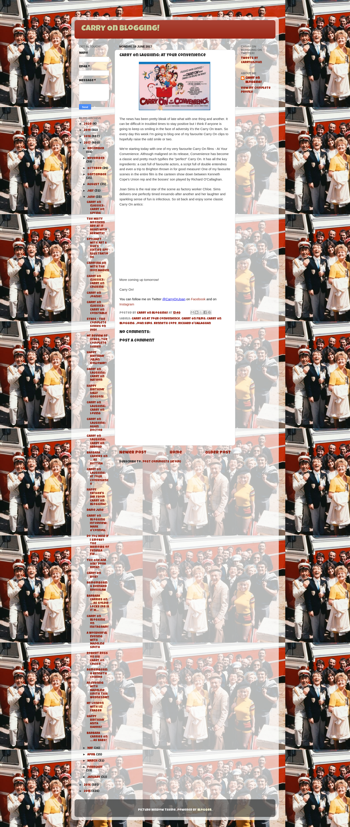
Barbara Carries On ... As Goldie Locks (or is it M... (98, 603)
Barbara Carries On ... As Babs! (97, 737)
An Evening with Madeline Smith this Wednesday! (98, 690)
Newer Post (132, 453)
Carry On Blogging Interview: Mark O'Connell (97, 523)
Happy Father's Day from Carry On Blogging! (96, 497)
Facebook (198, 299)
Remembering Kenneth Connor (97, 674)
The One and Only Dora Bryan (96, 564)
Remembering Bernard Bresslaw (97, 587)
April (91, 754)
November (95, 158)
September (96, 174)
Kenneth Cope (165, 323)
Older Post (218, 453)
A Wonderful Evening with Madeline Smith (97, 640)
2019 (88, 130)
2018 (88, 136)
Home (176, 453)
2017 (88, 143)
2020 (88, 124)
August (93, 184)
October (94, 168)
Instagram (126, 304)
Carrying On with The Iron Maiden (98, 267)
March (92, 761)
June (91, 197)
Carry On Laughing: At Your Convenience (97, 477)
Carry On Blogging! (120, 29)
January (94, 777)
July (90, 191)
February (95, 767)
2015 (87, 791)
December (95, 148)
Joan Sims (144, 323)
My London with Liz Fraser (95, 707)
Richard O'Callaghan (194, 323)
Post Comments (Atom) (161, 461)
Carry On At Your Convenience (156, 318)
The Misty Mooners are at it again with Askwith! (97, 226)
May (90, 748)
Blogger (204, 810)
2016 (88, 785)
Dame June (95, 510)
